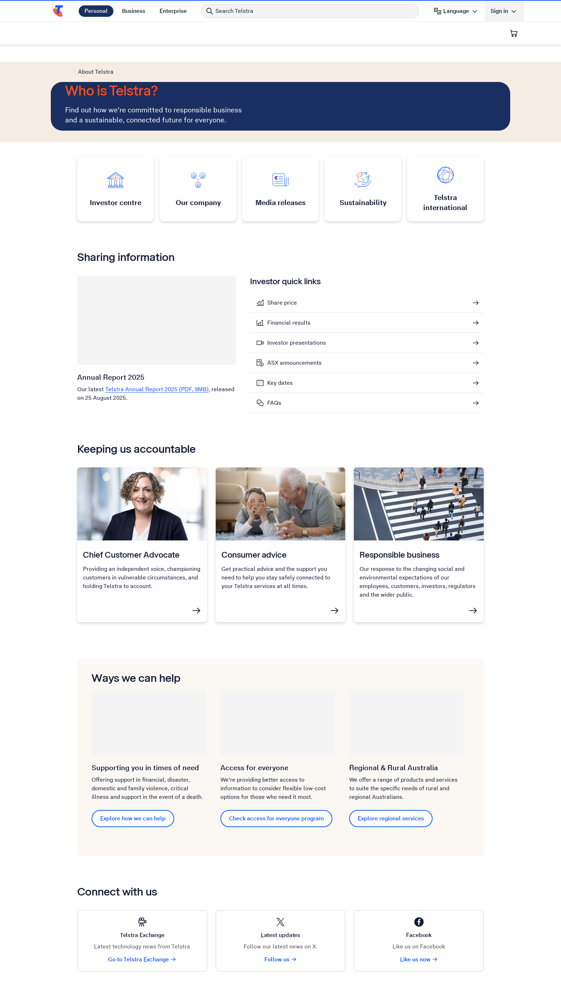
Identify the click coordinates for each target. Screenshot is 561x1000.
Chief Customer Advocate (131, 554)
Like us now (419, 959)
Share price (282, 302)
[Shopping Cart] (513, 33)
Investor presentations (296, 343)
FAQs (274, 403)
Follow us (280, 959)
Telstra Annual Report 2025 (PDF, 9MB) (157, 389)
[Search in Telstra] (310, 11)
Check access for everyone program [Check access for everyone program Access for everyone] (276, 818)
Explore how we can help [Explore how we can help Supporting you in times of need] (133, 818)
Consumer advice (254, 554)
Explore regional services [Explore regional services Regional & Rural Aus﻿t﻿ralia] (391, 818)
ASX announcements (294, 363)
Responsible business (399, 554)
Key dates (280, 383)
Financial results (289, 323)
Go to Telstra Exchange (142, 959)
